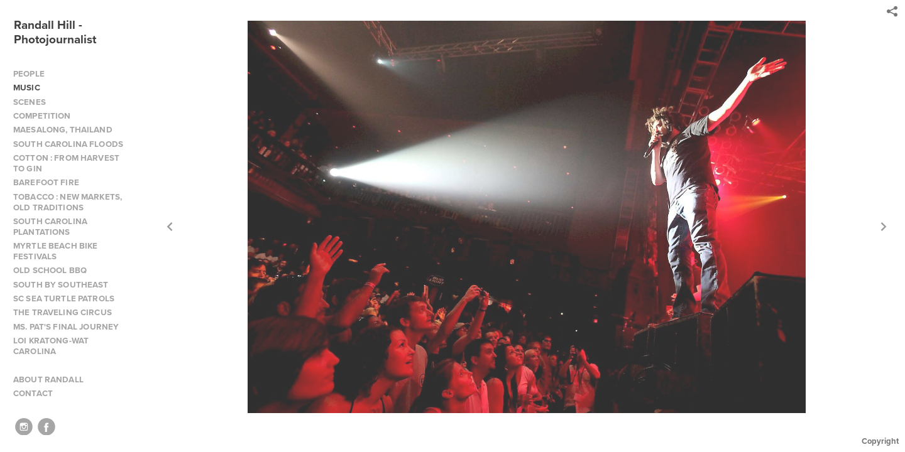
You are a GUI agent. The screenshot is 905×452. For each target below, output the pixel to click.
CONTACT (33, 393)
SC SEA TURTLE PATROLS (63, 298)
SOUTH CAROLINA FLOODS (68, 144)
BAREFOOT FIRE (46, 182)
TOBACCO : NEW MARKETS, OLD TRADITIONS (67, 202)
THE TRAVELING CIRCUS (62, 312)
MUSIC (26, 88)
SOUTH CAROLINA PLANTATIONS (50, 226)
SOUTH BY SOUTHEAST (61, 285)
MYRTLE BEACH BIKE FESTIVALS (55, 251)
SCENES (29, 102)
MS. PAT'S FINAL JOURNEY (66, 327)
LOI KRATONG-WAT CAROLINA (51, 346)
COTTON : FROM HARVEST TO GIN (66, 163)
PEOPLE (29, 74)
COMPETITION (42, 116)
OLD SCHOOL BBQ (50, 270)
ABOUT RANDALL (48, 379)
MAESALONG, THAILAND (62, 130)
